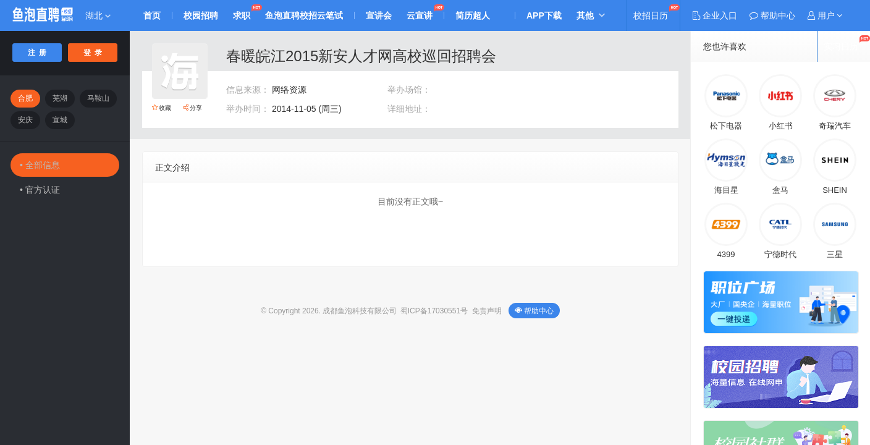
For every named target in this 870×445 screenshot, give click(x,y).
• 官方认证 (40, 190)
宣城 (60, 120)
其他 (585, 15)
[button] (824, 15)
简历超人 (472, 15)
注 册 (37, 52)
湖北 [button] (98, 15)
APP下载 (544, 15)
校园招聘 (201, 15)
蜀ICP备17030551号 (434, 311)
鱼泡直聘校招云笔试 (304, 15)
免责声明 (487, 311)
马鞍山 (98, 98)
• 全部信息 (40, 165)
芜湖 (60, 98)
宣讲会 (379, 15)
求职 (241, 15)
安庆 (25, 120)
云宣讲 (420, 15)
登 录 (93, 52)
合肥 (25, 98)
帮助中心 (534, 311)
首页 (152, 15)
